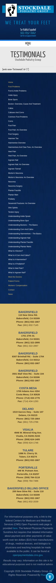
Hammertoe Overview (17, 143)
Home (10, 82)
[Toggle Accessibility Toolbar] (50, 577)
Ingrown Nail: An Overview (18, 164)
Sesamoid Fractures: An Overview (21, 203)
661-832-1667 (28, 33)
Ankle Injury (13, 95)
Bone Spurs (13, 100)
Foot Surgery (13, 134)
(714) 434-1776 (32, 398)
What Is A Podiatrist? (16, 264)
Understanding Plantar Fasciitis (20, 242)
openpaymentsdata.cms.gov (28, 555)
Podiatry (11, 199)
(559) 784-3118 (32, 477)
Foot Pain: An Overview (17, 130)
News (10, 294)
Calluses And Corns (16, 112)
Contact (11, 290)
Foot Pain (12, 125)
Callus (10, 108)
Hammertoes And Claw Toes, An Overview (25, 147)
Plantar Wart (13, 195)
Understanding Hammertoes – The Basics (25, 234)
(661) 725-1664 (32, 418)
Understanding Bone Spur (18, 221)
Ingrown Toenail (14, 169)
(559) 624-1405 (32, 439)
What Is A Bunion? (15, 251)
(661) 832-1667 (32, 321)
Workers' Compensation (17, 285)
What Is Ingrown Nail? (17, 273)
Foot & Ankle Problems (17, 91)
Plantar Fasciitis (14, 190)
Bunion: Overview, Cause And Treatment (24, 104)
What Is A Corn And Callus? (19, 255)
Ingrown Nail (13, 160)
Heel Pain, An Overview (17, 156)
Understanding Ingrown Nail (19, 238)
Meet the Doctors (15, 277)
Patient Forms (13, 281)
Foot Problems (14, 87)
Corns (10, 121)
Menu (28, 43)
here (15, 528)
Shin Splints (13, 208)
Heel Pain (12, 151)
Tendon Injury (13, 212)
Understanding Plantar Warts (19, 247)
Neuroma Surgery (15, 186)
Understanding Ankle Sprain (19, 216)
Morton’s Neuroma (15, 173)
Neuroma (12, 182)
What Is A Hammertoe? (17, 259)
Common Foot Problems (18, 117)
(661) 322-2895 (32, 342)
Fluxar (44, 575)
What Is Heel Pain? (16, 268)
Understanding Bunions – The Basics (23, 225)
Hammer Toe (13, 138)
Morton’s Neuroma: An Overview (21, 177)
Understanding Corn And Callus (20, 229)
